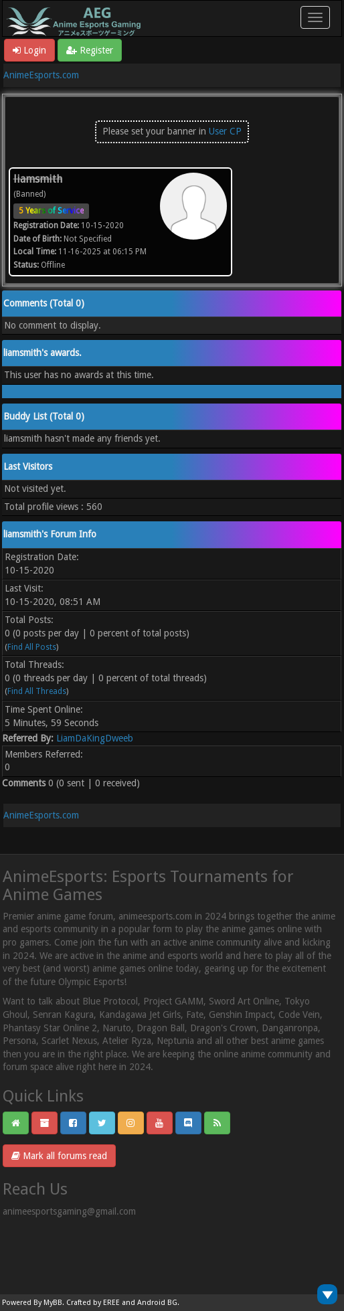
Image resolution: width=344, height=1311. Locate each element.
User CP (225, 131)
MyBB (53, 1302)
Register (89, 50)
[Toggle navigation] (315, 17)
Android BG (157, 1302)
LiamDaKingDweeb (94, 738)
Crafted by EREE (93, 1302)
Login (29, 50)
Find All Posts (31, 647)
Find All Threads (36, 691)
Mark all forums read (59, 1155)
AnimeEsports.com (41, 75)
